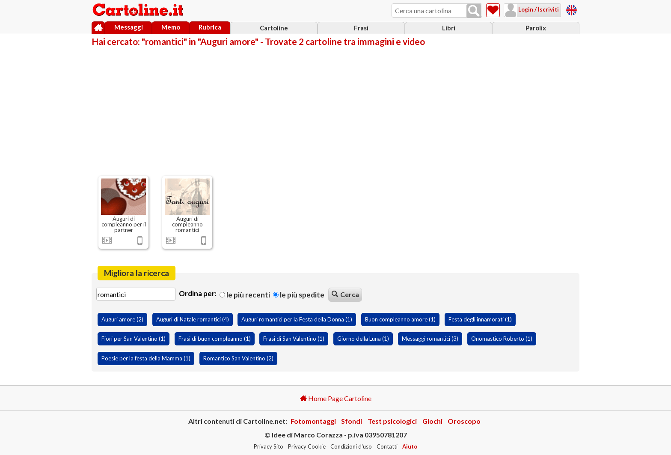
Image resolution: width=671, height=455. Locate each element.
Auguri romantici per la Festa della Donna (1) (296, 319)
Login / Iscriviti (538, 9)
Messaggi (128, 27)
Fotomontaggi (313, 421)
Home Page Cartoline (335, 398)
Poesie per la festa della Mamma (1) (145, 358)
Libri (448, 28)
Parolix (536, 28)
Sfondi (351, 421)
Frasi (361, 28)
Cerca (345, 294)
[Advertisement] (335, 110)
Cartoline (274, 28)
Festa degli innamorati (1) (480, 319)
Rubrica (210, 27)
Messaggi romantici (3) (430, 338)
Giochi (432, 421)
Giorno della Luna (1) (363, 338)
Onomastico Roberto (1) (501, 338)
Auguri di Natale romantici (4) (192, 319)
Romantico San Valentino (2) (238, 358)
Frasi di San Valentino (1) (293, 338)
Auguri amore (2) (122, 319)
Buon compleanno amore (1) (400, 319)
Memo (170, 27)
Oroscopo (464, 421)
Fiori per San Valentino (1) (133, 338)
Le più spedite (298, 294)
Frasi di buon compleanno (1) (214, 338)
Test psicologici (392, 421)
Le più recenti (245, 294)
